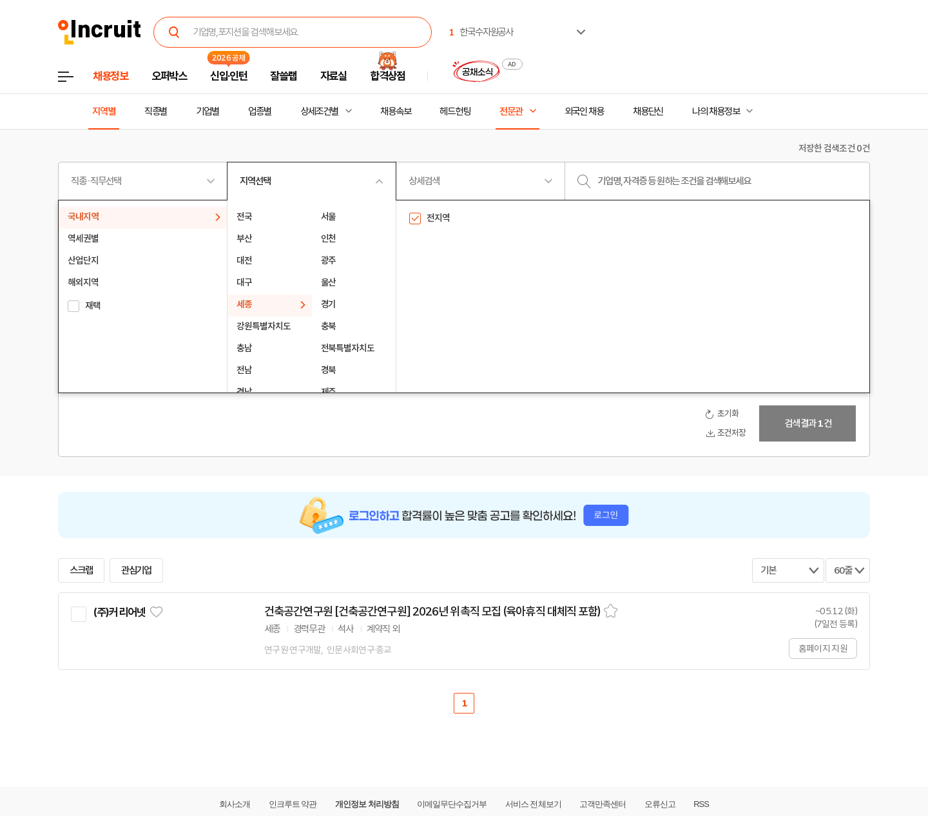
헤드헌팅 (455, 111)
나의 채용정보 (715, 111)
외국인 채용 (584, 111)
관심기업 (136, 570)
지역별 (103, 111)
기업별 (207, 111)
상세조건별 (319, 111)
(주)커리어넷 (119, 612)
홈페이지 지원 (822, 648)
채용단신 (648, 111)
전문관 (511, 111)
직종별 (156, 111)
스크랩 (81, 570)
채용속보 (395, 111)
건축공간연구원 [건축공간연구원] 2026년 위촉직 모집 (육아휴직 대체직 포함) (432, 611)
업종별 (259, 111)
